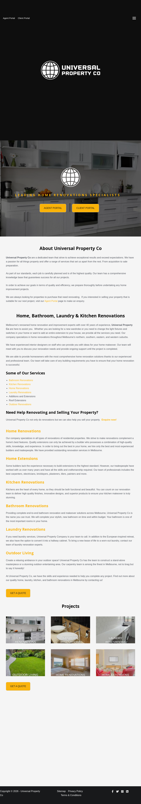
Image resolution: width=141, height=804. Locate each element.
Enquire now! (108, 419)
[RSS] (127, 791)
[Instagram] (122, 791)
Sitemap (61, 791)
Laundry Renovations (20, 392)
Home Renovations (19, 388)
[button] (53, 208)
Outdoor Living (20, 552)
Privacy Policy (75, 791)
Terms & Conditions (71, 795)
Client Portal (24, 18)
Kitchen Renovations (20, 384)
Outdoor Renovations (20, 404)
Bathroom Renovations (21, 380)
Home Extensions (22, 458)
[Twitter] (117, 791)
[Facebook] (113, 791)
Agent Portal (9, 18)
